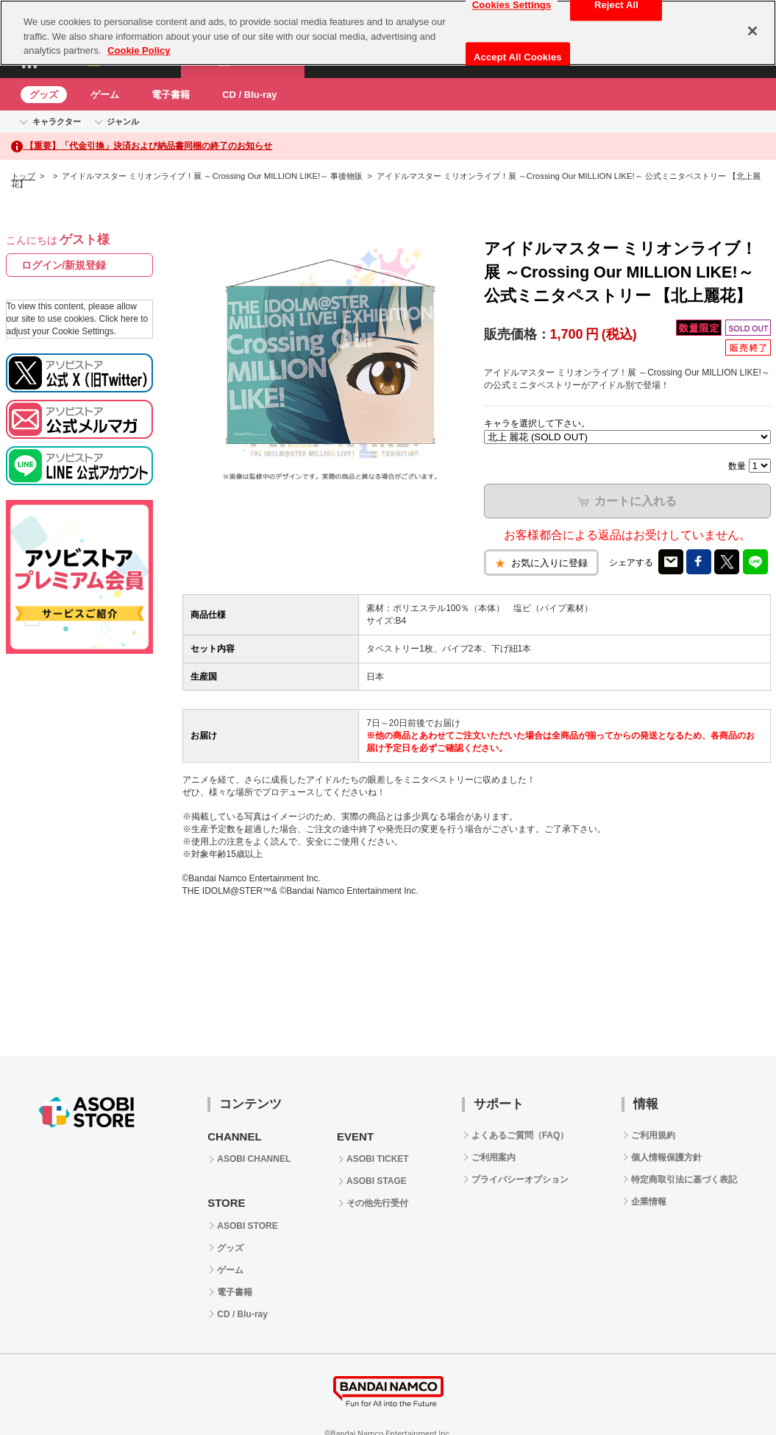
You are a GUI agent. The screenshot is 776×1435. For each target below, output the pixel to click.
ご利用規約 (653, 1135)
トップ (23, 176)
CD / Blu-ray (249, 94)
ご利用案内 (493, 1157)
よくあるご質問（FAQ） (520, 1135)
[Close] (752, 31)
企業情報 (648, 1201)
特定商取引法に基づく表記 (684, 1179)
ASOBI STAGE (376, 1181)
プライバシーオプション (520, 1179)
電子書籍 (171, 94)
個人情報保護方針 (666, 1157)
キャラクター (56, 121)
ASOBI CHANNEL (254, 1159)
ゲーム (104, 94)
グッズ (43, 94)
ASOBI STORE (247, 1226)
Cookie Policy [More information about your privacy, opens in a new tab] (138, 50)
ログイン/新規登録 (64, 265)
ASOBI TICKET (377, 1159)
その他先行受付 (377, 1203)
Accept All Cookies (518, 57)
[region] (388, 33)
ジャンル (123, 121)
